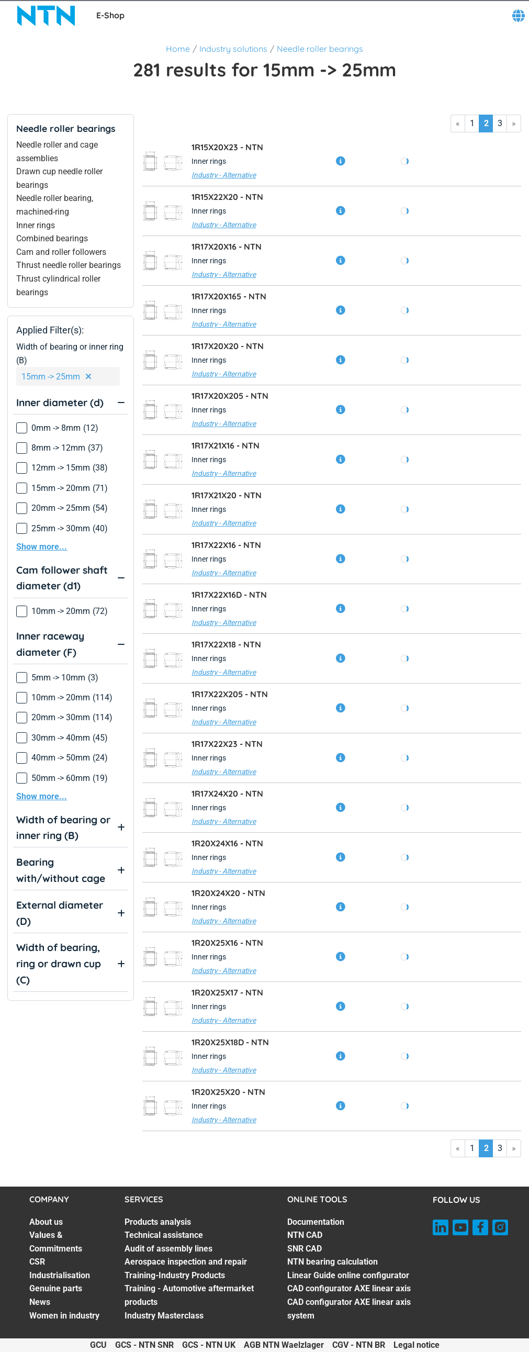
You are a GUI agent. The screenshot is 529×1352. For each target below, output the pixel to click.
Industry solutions (233, 48)
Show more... (41, 547)
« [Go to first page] (458, 123)
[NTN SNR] (46, 15)
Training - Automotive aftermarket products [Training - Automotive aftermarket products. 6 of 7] (189, 1295)
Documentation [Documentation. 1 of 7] (315, 1222)
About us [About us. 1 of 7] (46, 1222)
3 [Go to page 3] (500, 123)
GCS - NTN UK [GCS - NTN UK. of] (208, 1345)
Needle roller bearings (320, 48)
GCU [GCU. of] (98, 1345)
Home (178, 48)
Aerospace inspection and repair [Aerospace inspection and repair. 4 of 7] (186, 1262)
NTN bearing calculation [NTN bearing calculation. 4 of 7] (332, 1262)
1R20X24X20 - (228, 893)
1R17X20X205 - (230, 395)
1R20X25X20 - (228, 1092)
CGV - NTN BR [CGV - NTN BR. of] (358, 1345)
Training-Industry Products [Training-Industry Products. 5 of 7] (175, 1275)
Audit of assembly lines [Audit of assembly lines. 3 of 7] (168, 1249)
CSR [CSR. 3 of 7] (37, 1262)
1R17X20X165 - (229, 296)
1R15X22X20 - (227, 197)
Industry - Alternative (224, 175)
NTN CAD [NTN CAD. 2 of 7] (304, 1235)
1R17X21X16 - (226, 445)
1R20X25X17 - (227, 992)
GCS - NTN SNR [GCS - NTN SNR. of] (144, 1345)
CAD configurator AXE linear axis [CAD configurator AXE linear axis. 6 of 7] (349, 1288)
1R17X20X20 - (228, 346)
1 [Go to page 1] (472, 123)
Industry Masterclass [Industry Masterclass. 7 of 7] (164, 1316)
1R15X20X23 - (227, 147)
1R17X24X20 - (227, 793)
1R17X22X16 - (226, 545)
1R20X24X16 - (227, 843)
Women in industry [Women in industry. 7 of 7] (64, 1316)
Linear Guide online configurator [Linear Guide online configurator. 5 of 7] (348, 1275)
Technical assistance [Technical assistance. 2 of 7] (164, 1235)
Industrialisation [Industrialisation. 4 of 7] (59, 1275)
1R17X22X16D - (229, 594)
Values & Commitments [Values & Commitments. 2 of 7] (55, 1242)
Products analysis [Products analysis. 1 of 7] (158, 1222)
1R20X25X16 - (227, 942)
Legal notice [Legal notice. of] (416, 1345)
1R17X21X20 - (227, 495)
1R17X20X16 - (227, 246)
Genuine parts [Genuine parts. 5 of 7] (55, 1288)
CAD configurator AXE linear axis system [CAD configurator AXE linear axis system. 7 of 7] (349, 1309)
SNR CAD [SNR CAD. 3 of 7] (304, 1249)
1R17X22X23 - (227, 744)
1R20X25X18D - (230, 1042)
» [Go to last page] (514, 123)
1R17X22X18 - (226, 644)
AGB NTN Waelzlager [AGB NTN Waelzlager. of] (284, 1345)
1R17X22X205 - (230, 694)
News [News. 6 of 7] (39, 1302)
